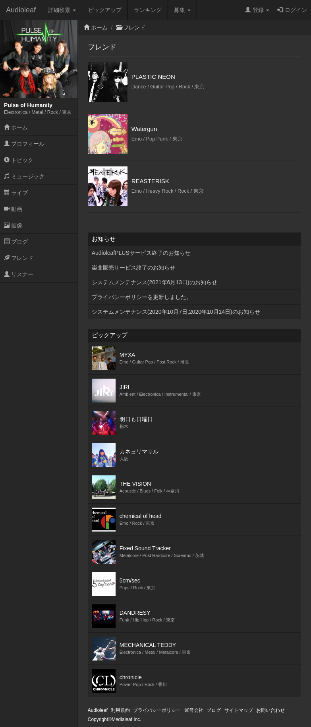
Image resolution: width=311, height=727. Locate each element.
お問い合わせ (270, 710)
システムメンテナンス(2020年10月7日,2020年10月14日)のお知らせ (176, 312)
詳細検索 (62, 10)
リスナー (18, 274)
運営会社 (193, 710)
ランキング (148, 10)
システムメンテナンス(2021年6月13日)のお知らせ (154, 282)
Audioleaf (21, 10)
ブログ (16, 241)
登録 (257, 10)
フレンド (18, 258)
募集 (182, 10)
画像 (13, 225)
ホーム (16, 127)
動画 (13, 209)
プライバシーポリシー (157, 710)
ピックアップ (105, 10)
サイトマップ (238, 710)
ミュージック (24, 176)
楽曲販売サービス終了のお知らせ (133, 267)
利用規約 (120, 710)
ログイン (292, 10)
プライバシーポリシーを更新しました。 (142, 297)
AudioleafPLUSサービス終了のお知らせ (141, 253)
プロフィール (24, 144)
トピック (18, 160)
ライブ (16, 193)
